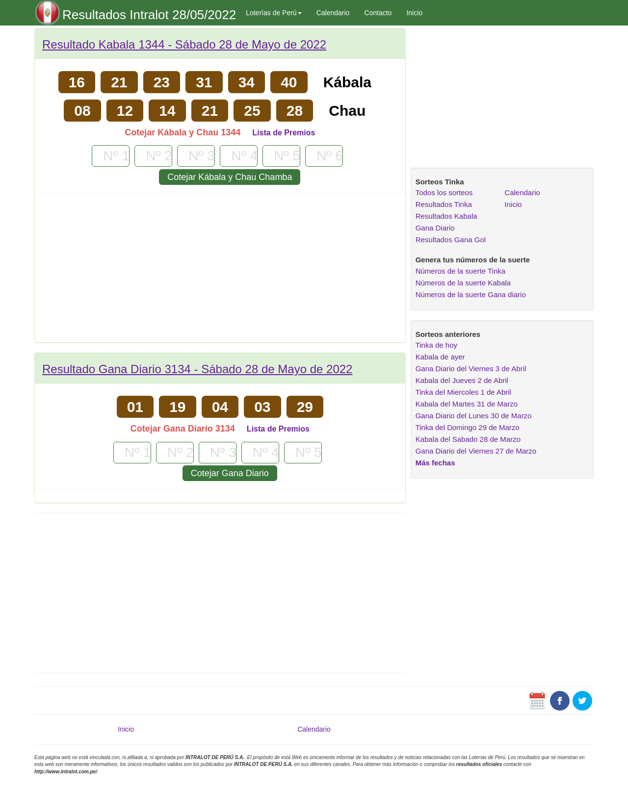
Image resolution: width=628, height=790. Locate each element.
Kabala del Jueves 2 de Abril (462, 380)
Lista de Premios (283, 132)
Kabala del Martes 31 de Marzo (467, 404)
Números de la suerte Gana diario (471, 294)
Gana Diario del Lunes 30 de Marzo (474, 415)
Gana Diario (435, 228)
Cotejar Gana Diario (230, 473)
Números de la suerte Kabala (463, 283)
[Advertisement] (220, 271)
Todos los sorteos (444, 192)
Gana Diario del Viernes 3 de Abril (471, 368)
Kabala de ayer (440, 357)
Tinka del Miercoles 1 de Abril (463, 392)
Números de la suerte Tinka (460, 271)
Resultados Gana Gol (451, 239)
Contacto (378, 13)
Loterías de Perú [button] (274, 13)
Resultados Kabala (446, 216)
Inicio (414, 13)
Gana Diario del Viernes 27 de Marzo (476, 451)
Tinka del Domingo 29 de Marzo (468, 427)
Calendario (333, 13)
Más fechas (435, 463)
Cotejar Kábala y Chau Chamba (229, 177)
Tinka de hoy (436, 345)
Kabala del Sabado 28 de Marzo (468, 439)
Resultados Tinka (444, 204)
